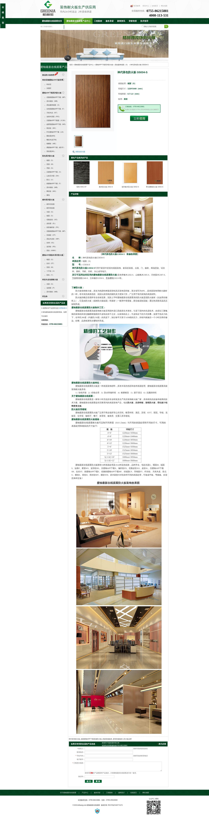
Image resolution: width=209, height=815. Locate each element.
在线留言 (155, 6)
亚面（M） (50, 164)
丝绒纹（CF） (52, 235)
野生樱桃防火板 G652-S (154, 187)
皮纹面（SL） (52, 223)
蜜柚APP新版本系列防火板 (52, 255)
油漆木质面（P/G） (54, 117)
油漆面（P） (51, 288)
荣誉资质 (133, 21)
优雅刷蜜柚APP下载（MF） (56, 97)
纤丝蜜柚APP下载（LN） (56, 132)
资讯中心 (145, 6)
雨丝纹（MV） (52, 128)
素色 (48, 195)
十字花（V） (51, 271)
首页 (71, 65)
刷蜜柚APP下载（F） (54, 183)
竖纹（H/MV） (52, 250)
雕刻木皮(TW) (52, 140)
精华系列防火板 (48, 200)
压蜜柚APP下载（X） (54, 172)
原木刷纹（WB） (53, 101)
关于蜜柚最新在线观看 (68, 793)
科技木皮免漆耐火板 (50, 280)
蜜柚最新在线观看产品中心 (78, 21)
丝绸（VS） (51, 243)
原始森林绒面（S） (122, 65)
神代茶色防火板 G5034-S (139, 65)
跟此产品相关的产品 (79, 158)
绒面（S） (50, 160)
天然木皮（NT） (52, 113)
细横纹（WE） (52, 144)
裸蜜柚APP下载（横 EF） (56, 147)
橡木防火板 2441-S (106, 187)
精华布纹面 (51, 208)
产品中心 (85, 793)
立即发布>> (63, 308)
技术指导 (144, 21)
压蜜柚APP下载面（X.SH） (56, 120)
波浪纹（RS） (52, 247)
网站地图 (164, 6)
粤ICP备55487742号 (115, 805)
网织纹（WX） (52, 191)
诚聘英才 (121, 793)
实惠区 (49, 88)
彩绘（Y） (50, 275)
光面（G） (50, 212)
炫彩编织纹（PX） (53, 227)
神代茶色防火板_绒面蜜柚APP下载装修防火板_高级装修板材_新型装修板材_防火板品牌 (100, 739)
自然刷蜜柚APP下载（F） (56, 109)
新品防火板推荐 (50, 75)
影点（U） (50, 180)
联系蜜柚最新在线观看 (76, 27)
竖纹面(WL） (51, 151)
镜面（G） (50, 259)
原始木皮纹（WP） (53, 239)
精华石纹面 (51, 204)
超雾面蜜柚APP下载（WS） (57, 124)
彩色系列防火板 (48, 156)
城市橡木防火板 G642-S (130, 187)
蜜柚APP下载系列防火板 (104, 65)
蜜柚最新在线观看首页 (52, 21)
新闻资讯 (121, 21)
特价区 (49, 84)
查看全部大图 (80, 152)
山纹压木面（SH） (53, 176)
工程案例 (98, 21)
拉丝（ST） (51, 263)
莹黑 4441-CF (81, 187)
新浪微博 (137, 6)
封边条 (44, 296)
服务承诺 (110, 21)
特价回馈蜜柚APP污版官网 (52, 80)
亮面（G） (50, 168)
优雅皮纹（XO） (52, 220)
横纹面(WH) (51, 136)
